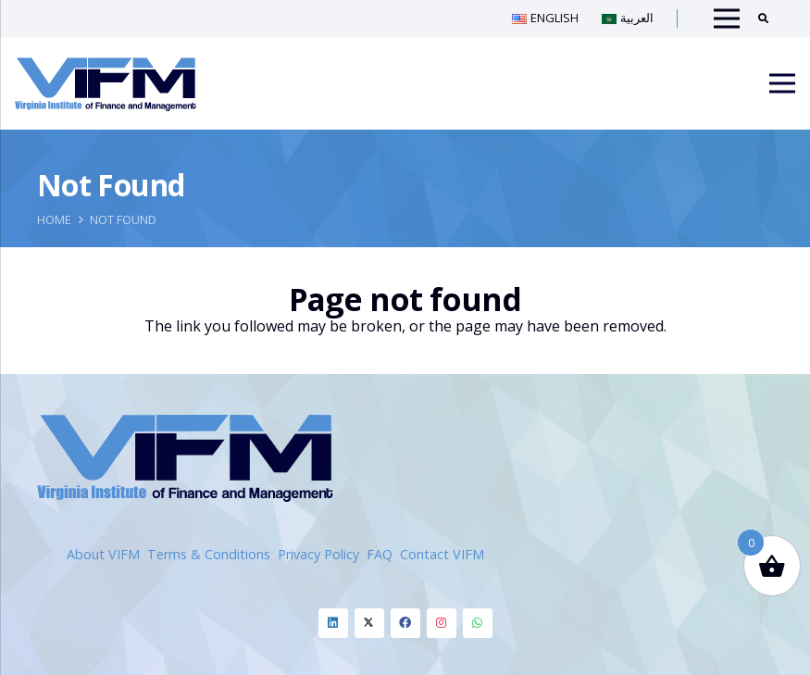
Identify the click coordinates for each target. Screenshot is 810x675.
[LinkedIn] (333, 623)
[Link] (105, 83)
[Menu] (782, 83)
